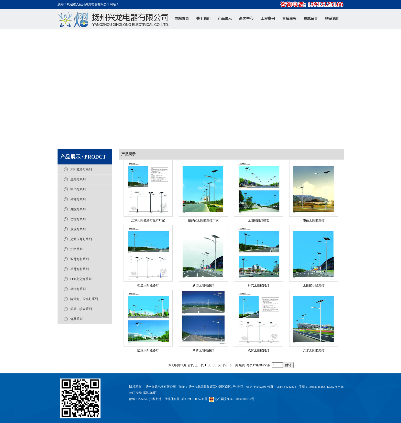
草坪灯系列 (78, 289)
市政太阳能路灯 (314, 220)
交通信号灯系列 (81, 239)
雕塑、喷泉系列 (81, 309)
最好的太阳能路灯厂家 (203, 220)
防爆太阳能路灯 (148, 350)
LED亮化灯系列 (81, 279)
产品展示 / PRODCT (83, 157)
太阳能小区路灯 (314, 285)
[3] (214, 365)
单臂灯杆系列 (79, 269)
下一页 (233, 365)
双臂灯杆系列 (79, 259)
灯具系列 (76, 319)
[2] (209, 365)
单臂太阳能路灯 (203, 350)
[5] (225, 365)
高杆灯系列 (78, 199)
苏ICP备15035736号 (194, 399)
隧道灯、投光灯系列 (84, 299)
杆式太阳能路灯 (258, 285)
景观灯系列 (78, 229)
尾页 (242, 365)
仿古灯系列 (78, 219)
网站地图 (150, 393)
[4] (219, 365)
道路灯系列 (78, 179)
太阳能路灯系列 (81, 169)
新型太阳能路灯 (203, 285)
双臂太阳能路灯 (258, 350)
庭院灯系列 (78, 209)
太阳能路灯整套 (258, 220)
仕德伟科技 (172, 399)
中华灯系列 (78, 189)
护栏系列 (76, 249)
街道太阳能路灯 (148, 285)
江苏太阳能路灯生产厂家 (148, 220)
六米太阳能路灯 (314, 350)
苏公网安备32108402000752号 (232, 399)
